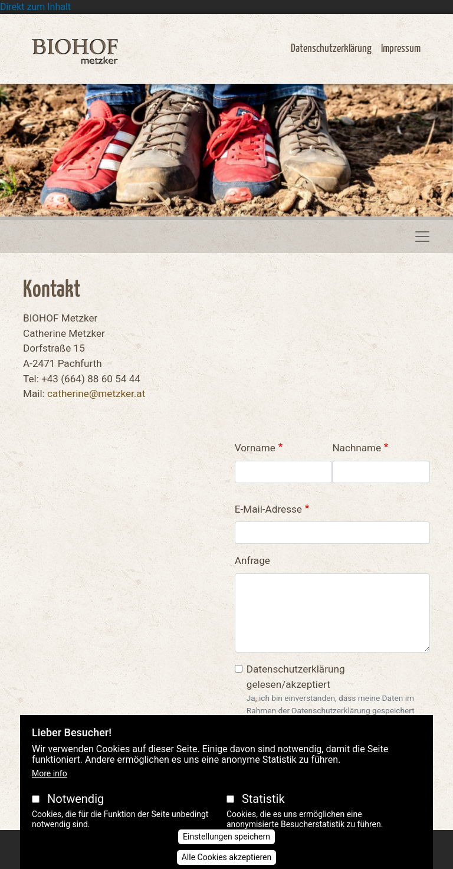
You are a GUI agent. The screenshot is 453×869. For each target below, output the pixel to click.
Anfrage (252, 560)
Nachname (356, 448)
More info (49, 773)
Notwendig (75, 799)
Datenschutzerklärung (331, 48)
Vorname (255, 448)
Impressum (401, 48)
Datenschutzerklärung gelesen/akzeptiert (296, 676)
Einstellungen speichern (226, 836)
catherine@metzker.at (96, 393)
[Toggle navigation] (422, 236)
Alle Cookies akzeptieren (227, 857)
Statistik (263, 799)
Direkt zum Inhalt (35, 6)
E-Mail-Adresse (268, 509)
